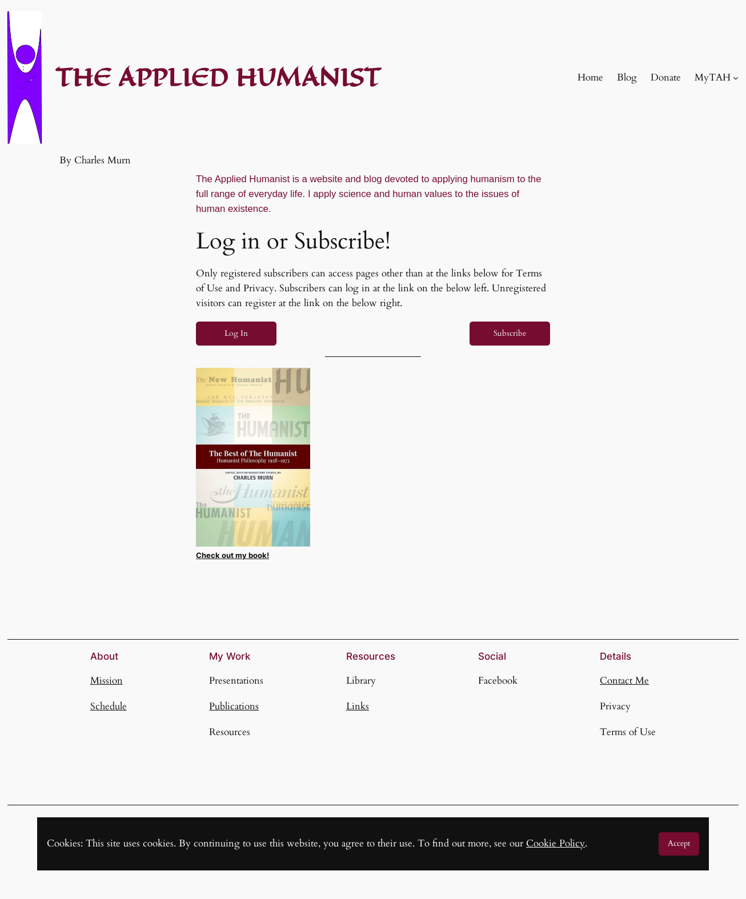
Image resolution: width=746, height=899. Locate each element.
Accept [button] (679, 843)
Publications (234, 706)
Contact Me (624, 680)
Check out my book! (232, 555)
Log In (236, 333)
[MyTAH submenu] (736, 78)
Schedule (108, 706)
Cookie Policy (555, 843)
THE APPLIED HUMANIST (217, 77)
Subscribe (510, 333)
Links (357, 706)
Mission (106, 680)
